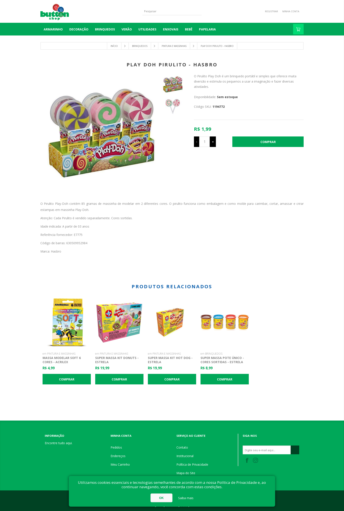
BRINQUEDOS (105, 29)
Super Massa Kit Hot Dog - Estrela (170, 360)
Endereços (118, 456)
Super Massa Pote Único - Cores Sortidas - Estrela (222, 360)
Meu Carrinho (120, 464)
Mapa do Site (185, 473)
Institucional (185, 456)
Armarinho (53, 29)
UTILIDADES (147, 29)
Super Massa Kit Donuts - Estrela (117, 360)
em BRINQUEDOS (211, 353)
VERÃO (127, 29)
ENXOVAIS (170, 29)
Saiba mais (186, 498)
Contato (182, 447)
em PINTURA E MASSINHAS (59, 353)
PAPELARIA (207, 29)
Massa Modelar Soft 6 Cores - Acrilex (62, 360)
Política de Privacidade (192, 464)
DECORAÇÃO (78, 29)
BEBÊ (188, 29)
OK (161, 498)
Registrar (271, 11)
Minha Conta (290, 11)
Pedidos (116, 447)
